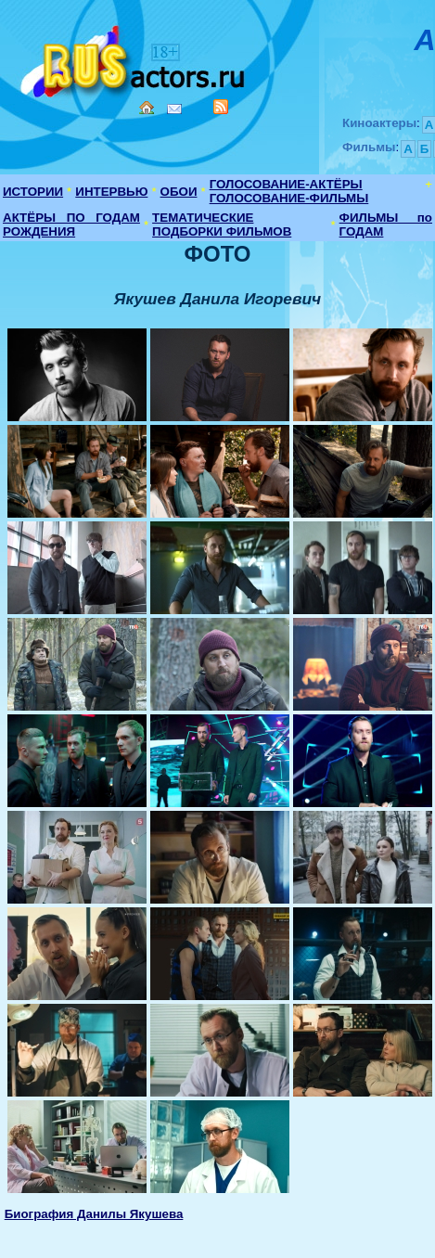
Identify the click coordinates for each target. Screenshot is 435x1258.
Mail (174, 109)
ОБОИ (179, 192)
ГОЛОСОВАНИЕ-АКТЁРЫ (286, 184)
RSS (220, 106)
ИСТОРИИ (33, 192)
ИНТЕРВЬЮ (111, 192)
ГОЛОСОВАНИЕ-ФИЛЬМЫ (289, 198)
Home (146, 107)
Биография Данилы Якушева (94, 1214)
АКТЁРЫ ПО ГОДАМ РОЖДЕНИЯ (71, 224)
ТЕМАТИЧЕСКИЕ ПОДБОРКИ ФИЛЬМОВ (221, 224)
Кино (134, 58)
